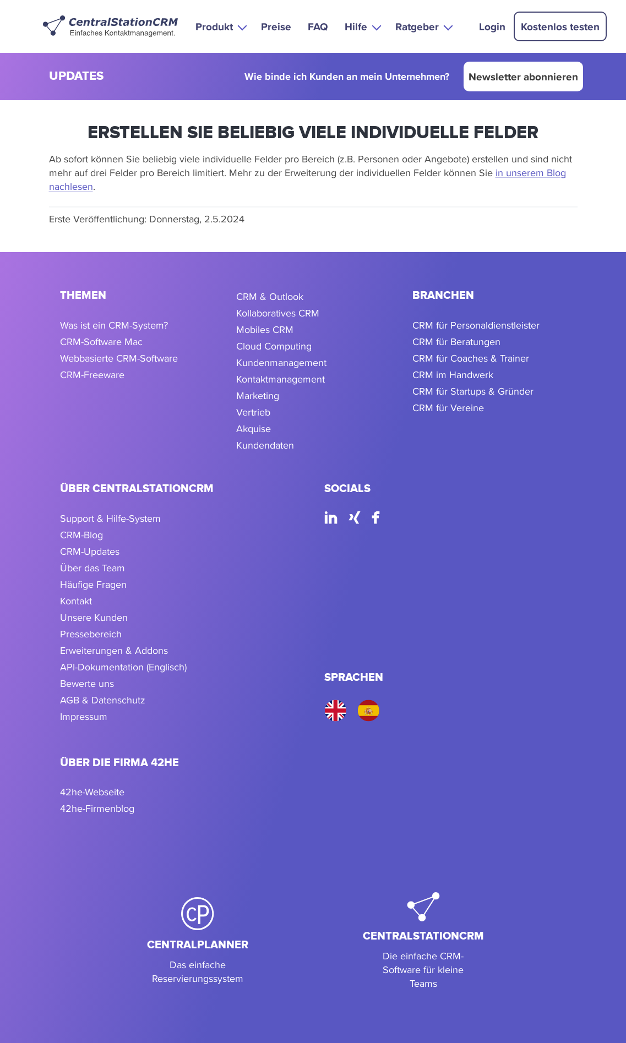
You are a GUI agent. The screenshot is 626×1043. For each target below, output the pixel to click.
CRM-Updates (89, 551)
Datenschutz (118, 700)
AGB (69, 700)
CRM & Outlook (269, 296)
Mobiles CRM (264, 329)
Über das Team (92, 568)
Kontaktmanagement (280, 379)
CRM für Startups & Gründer (473, 391)
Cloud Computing (274, 346)
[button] (220, 26)
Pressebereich (91, 634)
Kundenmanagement (281, 362)
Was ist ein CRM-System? (114, 325)
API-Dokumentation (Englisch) (123, 667)
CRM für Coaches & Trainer (470, 358)
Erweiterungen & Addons (114, 650)
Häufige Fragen (93, 584)
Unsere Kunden (94, 617)
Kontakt (76, 601)
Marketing (257, 395)
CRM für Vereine (448, 407)
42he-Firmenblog (97, 808)
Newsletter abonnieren (523, 76)
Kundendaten (265, 445)
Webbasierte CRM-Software (119, 358)
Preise (276, 26)
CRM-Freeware (92, 374)
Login (492, 26)
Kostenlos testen (560, 26)
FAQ (318, 26)
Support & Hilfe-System (110, 518)
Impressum (83, 716)
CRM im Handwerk (452, 374)
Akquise (253, 428)
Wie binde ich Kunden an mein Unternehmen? (346, 77)
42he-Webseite (92, 792)
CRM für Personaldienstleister (476, 325)
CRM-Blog (81, 535)
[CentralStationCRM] (423, 941)
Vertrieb (253, 412)
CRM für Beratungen (456, 341)
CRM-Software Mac (101, 341)
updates (76, 77)
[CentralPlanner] (198, 941)
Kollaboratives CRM (277, 313)
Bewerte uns (87, 683)
